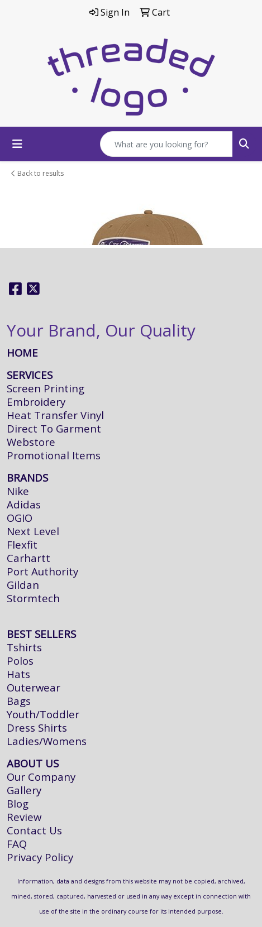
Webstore (31, 442)
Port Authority (42, 571)
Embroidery (36, 402)
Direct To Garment (54, 428)
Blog (17, 803)
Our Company (41, 777)
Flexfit (22, 544)
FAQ (17, 844)
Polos (20, 660)
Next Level (33, 531)
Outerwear (33, 687)
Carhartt (28, 558)
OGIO (19, 518)
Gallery (24, 790)
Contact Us (34, 830)
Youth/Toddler (43, 714)
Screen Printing (45, 388)
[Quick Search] (166, 144)
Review (24, 817)
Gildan (23, 585)
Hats (18, 674)
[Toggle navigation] (17, 144)
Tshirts (24, 647)
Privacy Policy (40, 857)
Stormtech (33, 598)
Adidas (24, 504)
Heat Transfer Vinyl (55, 415)
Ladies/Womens (47, 741)
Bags (19, 701)
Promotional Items (54, 455)
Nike (18, 491)
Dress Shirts (37, 727)
